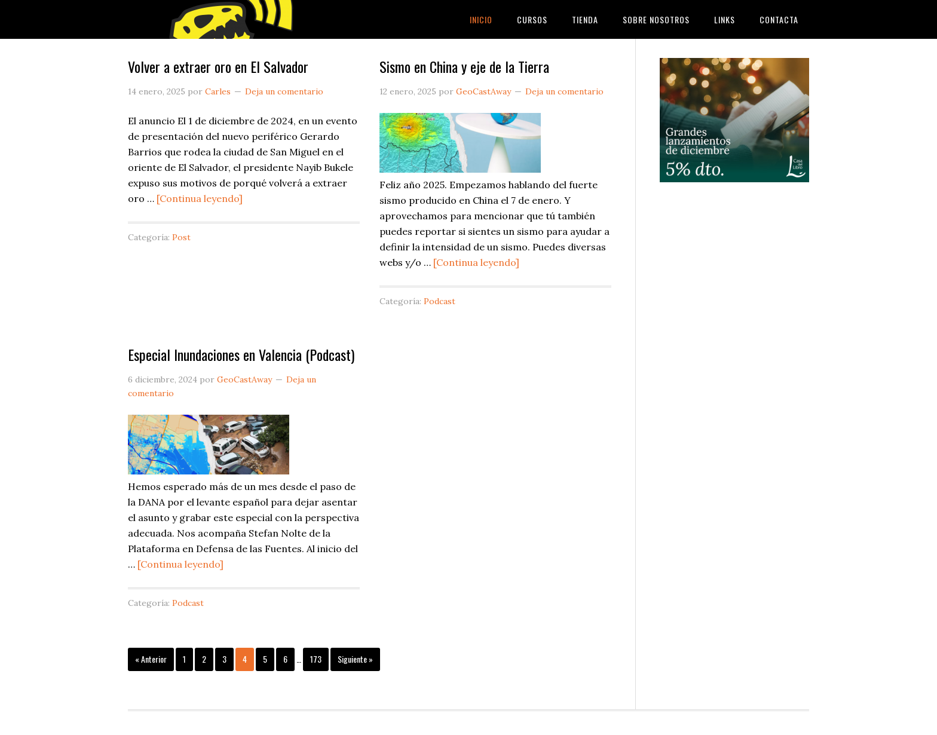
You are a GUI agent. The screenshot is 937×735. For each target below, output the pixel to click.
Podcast (439, 301)
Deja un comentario (284, 91)
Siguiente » (355, 659)
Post (181, 237)
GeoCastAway (223, 19)
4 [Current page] (245, 659)
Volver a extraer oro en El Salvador (218, 66)
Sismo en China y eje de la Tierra (464, 66)
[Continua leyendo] (200, 198)
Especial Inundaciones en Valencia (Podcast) (241, 354)
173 (315, 659)
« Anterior (151, 659)
